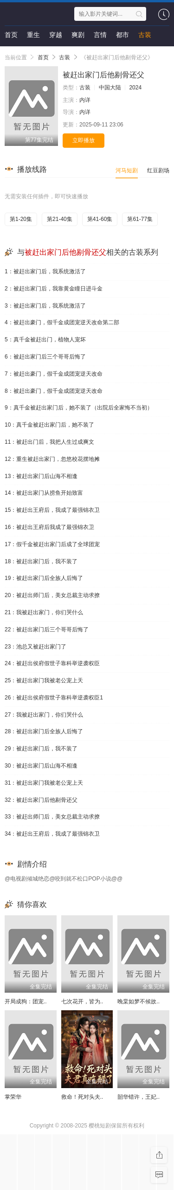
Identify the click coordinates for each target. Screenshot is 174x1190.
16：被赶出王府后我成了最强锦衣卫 (49, 527)
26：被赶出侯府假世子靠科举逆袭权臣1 (54, 697)
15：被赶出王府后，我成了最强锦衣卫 (52, 510)
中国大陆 (110, 87)
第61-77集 (140, 219)
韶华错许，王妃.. (138, 1097)
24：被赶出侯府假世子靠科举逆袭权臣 (52, 663)
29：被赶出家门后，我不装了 (41, 748)
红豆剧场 (158, 170)
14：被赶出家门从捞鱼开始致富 (44, 493)
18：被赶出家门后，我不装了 (41, 561)
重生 (33, 34)
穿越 (55, 34)
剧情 (33, 53)
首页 (11, 34)
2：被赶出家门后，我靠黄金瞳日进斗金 (54, 288)
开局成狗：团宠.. (26, 1001)
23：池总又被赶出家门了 (35, 646)
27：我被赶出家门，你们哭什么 (44, 714)
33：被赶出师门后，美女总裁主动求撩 (52, 816)
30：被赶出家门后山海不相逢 (41, 765)
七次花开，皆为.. (82, 1001)
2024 (135, 87)
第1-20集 (21, 219)
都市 (122, 34)
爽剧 (77, 34)
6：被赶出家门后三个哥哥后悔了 (45, 356)
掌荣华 (13, 1097)
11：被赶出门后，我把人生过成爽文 (49, 442)
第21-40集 (59, 219)
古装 (144, 34)
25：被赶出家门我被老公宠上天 (44, 680)
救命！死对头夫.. (82, 1097)
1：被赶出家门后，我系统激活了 (45, 271)
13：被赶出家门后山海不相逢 (41, 476)
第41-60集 (100, 219)
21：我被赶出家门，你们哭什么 (44, 612)
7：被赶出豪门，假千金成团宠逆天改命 (54, 374)
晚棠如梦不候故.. (138, 1001)
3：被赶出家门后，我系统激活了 (45, 305)
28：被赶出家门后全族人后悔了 (44, 731)
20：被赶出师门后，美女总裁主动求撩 (52, 595)
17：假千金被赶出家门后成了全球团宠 (52, 544)
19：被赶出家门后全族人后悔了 (44, 578)
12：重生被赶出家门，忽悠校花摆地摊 (52, 459)
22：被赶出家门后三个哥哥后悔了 (47, 629)
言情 (100, 34)
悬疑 (11, 53)
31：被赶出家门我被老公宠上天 (44, 783)
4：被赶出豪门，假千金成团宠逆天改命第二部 (62, 322)
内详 (84, 100)
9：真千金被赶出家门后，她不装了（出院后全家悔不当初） (79, 407)
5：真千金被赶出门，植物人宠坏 (45, 339)
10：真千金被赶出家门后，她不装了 (49, 425)
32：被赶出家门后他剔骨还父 (41, 800)
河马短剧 (127, 170)
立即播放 (83, 140)
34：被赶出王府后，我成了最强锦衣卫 (52, 834)
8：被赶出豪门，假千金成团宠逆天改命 (54, 391)
